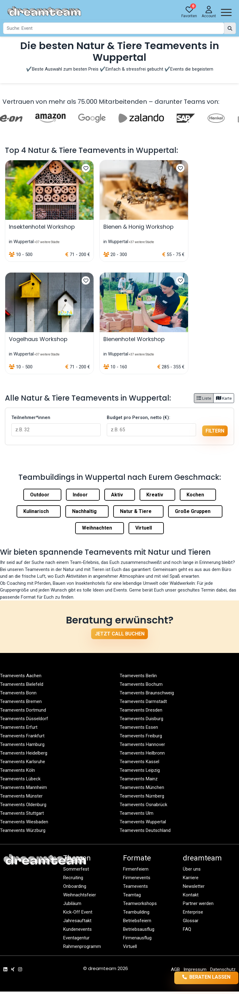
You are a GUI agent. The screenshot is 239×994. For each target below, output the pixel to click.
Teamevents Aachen (20, 675)
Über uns (192, 869)
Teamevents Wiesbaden (24, 822)
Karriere (191, 877)
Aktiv (119, 495)
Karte (224, 398)
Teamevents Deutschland (145, 830)
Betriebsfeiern (137, 920)
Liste (204, 398)
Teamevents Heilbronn (142, 753)
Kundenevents (77, 929)
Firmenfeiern (135, 869)
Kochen (198, 495)
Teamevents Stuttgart (22, 813)
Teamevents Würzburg (22, 830)
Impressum (194, 969)
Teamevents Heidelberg (23, 753)
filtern (215, 431)
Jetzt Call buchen (120, 634)
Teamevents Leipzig (140, 770)
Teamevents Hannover (142, 744)
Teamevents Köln (17, 770)
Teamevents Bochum (141, 684)
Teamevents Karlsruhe (22, 761)
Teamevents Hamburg (22, 744)
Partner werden (198, 903)
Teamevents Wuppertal (143, 822)
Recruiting (73, 877)
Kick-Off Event (77, 912)
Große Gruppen (195, 511)
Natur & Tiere (138, 511)
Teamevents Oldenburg (23, 804)
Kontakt (191, 895)
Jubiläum (72, 903)
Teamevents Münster (21, 796)
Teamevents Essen (139, 727)
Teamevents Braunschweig (147, 693)
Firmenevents (136, 877)
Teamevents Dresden (141, 710)
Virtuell (146, 528)
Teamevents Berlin (138, 675)
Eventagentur (76, 938)
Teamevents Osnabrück (143, 804)
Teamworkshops (140, 903)
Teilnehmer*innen (30, 417)
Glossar (191, 920)
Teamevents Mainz (139, 779)
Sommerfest (76, 869)
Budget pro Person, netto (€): (138, 417)
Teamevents (135, 886)
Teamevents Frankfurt (22, 736)
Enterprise (193, 912)
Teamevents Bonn (18, 693)
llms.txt (229, 978)
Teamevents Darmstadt (143, 701)
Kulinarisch (38, 511)
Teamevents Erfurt (18, 727)
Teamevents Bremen (21, 701)
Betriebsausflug (138, 929)
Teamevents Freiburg (141, 736)
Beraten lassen (197, 977)
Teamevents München (142, 787)
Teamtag (132, 895)
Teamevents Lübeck (20, 779)
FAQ (187, 929)
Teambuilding (136, 912)
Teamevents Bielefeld (21, 684)
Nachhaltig (87, 511)
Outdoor (42, 495)
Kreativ (157, 495)
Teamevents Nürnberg (142, 796)
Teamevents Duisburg (141, 718)
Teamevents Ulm (136, 813)
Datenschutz (223, 969)
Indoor (83, 495)
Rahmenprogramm (82, 946)
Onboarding (74, 886)
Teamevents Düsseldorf (24, 718)
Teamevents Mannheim (23, 787)
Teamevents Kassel (139, 761)
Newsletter (194, 886)
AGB (175, 969)
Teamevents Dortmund (23, 710)
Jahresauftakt (77, 920)
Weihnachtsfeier (79, 895)
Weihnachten (99, 528)
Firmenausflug (137, 938)
